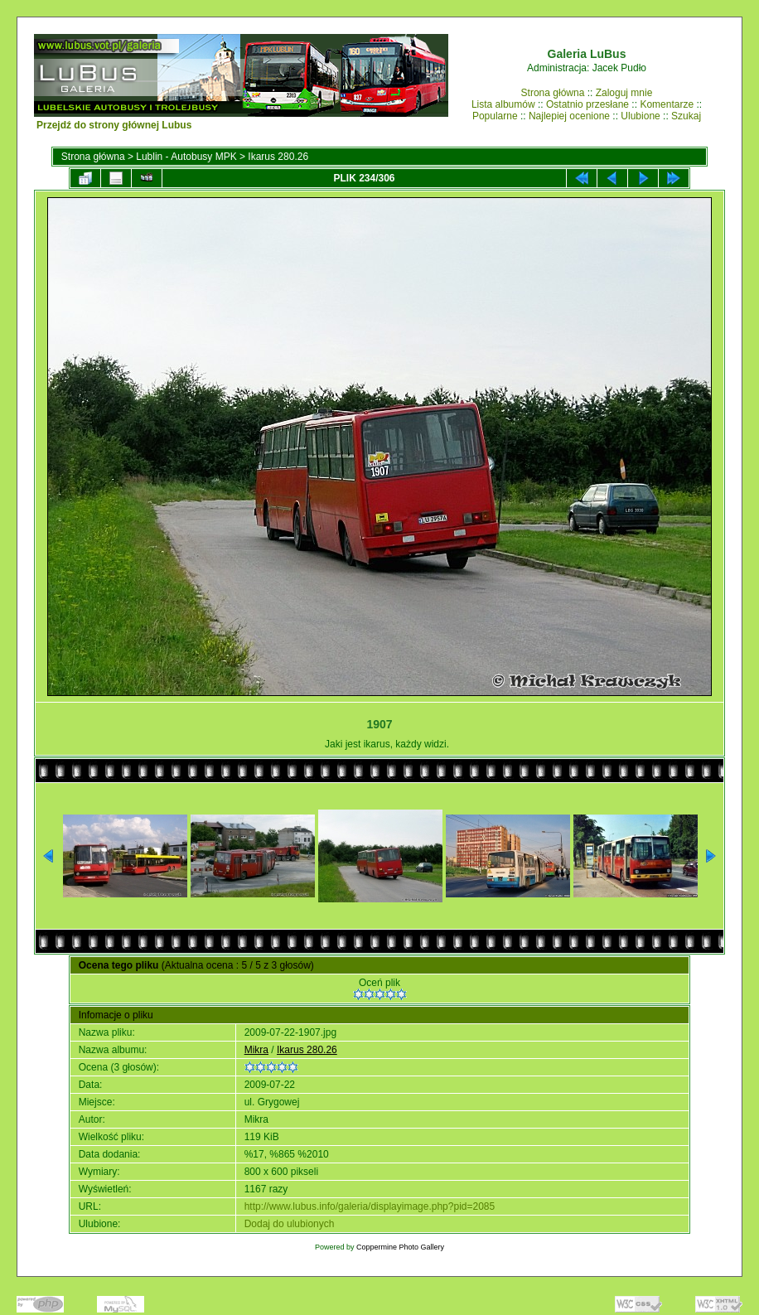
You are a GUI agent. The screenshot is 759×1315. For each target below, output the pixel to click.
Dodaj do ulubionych (289, 1224)
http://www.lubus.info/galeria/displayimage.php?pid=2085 (370, 1206)
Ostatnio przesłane (587, 104)
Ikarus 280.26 (278, 156)
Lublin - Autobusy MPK (186, 156)
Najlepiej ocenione (569, 116)
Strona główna (553, 93)
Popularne (495, 116)
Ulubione (640, 116)
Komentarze (667, 104)
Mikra (256, 1050)
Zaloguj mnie (624, 93)
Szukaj (686, 116)
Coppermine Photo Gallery (400, 1247)
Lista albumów (503, 104)
